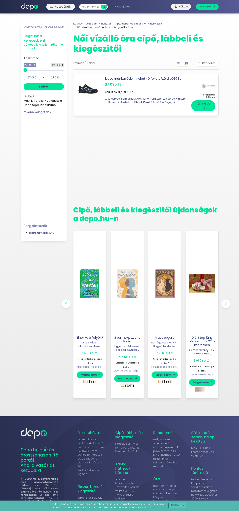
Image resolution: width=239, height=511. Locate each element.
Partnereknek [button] (207, 6)
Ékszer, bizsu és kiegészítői (91, 487)
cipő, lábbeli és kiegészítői (91, 369)
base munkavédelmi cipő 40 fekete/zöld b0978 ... (144, 78)
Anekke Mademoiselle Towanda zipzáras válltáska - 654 (127, 483)
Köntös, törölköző (199, 469)
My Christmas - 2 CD (166, 453)
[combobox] (92, 7)
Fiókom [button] (181, 6)
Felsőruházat (89, 431)
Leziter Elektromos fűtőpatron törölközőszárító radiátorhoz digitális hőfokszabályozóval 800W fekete (204, 487)
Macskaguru (165, 336)
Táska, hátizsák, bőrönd (123, 467)
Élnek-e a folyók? (90, 338)
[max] (55, 77)
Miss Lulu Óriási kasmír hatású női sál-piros (203, 450)
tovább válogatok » (37, 112)
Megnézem (91, 377)
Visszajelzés (124, 6)
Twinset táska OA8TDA (124, 495)
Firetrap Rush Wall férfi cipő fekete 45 (127, 444)
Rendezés (206, 63)
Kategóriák (54, 7)
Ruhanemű (163, 431)
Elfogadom (177, 505)
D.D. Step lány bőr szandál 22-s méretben (202, 340)
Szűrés (44, 86)
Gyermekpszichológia (127, 338)
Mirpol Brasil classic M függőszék (90, 498)
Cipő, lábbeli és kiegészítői (129, 433)
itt (153, 507)
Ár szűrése (31, 58)
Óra (156, 477)
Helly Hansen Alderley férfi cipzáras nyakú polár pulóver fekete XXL (166, 443)
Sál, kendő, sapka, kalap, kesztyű (203, 435)
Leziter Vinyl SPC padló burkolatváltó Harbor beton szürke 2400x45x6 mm (91, 443)
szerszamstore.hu (41, 233)
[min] (32, 77)
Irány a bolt (204, 104)
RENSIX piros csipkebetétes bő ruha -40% (165, 461)
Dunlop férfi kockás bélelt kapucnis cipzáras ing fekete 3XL (90, 459)
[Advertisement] (44, 167)
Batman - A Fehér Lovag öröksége (164, 486)
